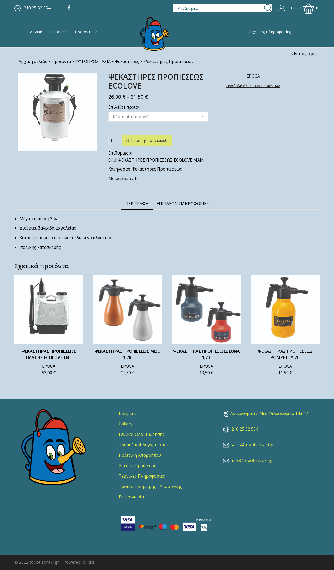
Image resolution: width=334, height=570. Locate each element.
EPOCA (48, 366)
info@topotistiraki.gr (252, 460)
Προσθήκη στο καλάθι (150, 140)
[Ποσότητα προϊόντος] (113, 140)
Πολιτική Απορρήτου (140, 455)
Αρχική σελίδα (33, 61)
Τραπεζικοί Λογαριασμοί (143, 445)
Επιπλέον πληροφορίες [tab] (183, 204)
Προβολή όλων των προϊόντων (253, 85)
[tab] (137, 204)
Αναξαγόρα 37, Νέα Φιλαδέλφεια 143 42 (266, 413)
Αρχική (36, 31)
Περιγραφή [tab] (137, 204)
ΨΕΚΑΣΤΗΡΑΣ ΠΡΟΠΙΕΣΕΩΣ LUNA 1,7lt (206, 354)
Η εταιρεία (58, 31)
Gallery (125, 424)
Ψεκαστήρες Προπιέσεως (169, 61)
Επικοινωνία (131, 497)
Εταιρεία (127, 413)
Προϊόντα (86, 31)
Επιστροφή (305, 53)
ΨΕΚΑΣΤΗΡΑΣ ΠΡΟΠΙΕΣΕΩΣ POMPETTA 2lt (285, 354)
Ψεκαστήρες (127, 61)
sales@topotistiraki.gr (252, 445)
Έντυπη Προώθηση (138, 465)
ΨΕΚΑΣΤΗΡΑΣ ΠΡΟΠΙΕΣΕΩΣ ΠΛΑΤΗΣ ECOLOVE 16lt (48, 354)
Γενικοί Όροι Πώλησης (142, 434)
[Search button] (268, 8)
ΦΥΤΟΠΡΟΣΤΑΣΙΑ (93, 61)
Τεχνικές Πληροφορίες (270, 31)
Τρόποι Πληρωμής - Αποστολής (150, 486)
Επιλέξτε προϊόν (124, 107)
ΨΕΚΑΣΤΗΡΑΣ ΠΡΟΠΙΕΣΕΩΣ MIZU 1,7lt (127, 354)
